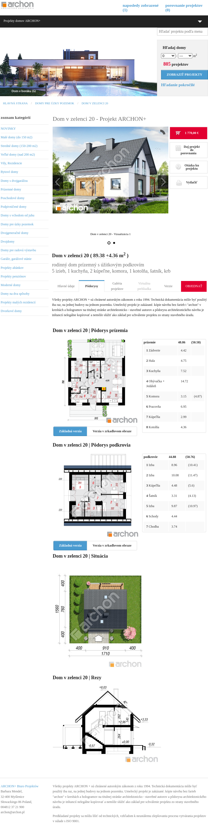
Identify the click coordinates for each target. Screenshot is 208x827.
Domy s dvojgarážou (14, 181)
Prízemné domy (11, 189)
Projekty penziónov (13, 276)
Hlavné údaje (66, 286)
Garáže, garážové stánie (16, 259)
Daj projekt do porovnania (187, 150)
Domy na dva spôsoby (15, 294)
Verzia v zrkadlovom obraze (112, 431)
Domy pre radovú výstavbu (18, 250)
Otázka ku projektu (187, 166)
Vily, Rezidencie (11, 163)
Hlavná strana (15, 103)
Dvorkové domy (11, 311)
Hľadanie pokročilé (178, 85)
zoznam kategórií (15, 117)
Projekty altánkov (12, 268)
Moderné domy (11, 285)
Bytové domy (9, 172)
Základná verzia (70, 431)
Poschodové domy (13, 198)
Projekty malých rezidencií (18, 302)
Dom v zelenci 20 (94, 103)
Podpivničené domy (14, 207)
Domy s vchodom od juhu (18, 215)
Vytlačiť (186, 182)
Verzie (168, 286)
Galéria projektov (117, 286)
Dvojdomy (8, 241)
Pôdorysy (91, 286)
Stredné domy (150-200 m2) (19, 146)
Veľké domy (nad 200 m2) (18, 154)
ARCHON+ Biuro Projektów (20, 786)
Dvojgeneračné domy (15, 233)
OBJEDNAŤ (194, 286)
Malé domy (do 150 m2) (16, 137)
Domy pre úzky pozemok (54, 103)
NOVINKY (8, 128)
